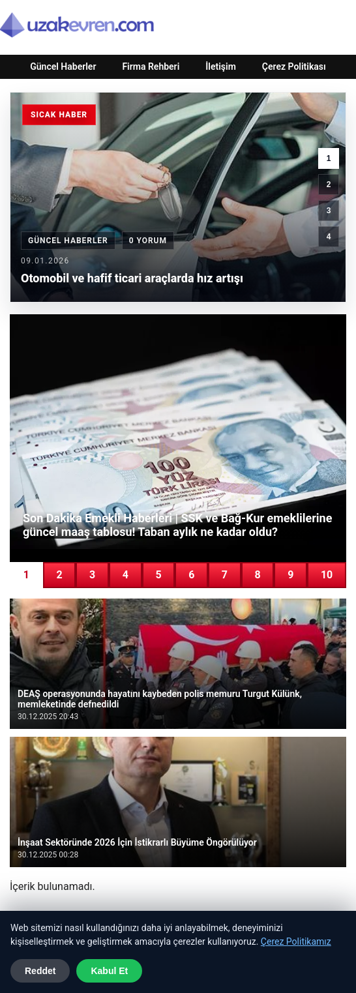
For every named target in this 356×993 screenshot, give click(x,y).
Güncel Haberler (63, 66)
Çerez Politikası (294, 66)
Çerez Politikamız (296, 941)
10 (327, 575)
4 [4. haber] (329, 236)
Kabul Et (109, 971)
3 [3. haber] (329, 210)
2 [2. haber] (329, 184)
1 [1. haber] (329, 158)
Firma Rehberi (150, 66)
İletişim (220, 66)
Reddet (40, 971)
